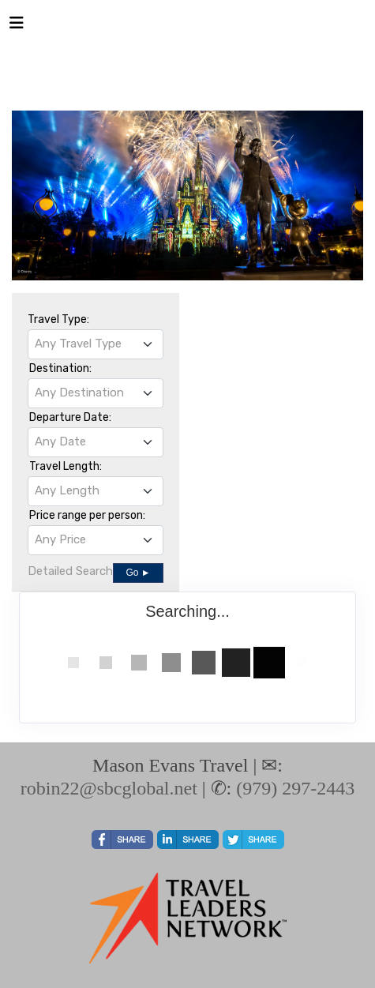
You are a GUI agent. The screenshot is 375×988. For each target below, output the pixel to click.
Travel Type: (58, 319)
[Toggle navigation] (16, 26)
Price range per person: (87, 515)
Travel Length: (65, 466)
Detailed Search (70, 571)
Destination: (60, 368)
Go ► (138, 572)
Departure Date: (70, 417)
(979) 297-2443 (295, 788)
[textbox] (95, 343)
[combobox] (95, 344)
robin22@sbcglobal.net (109, 788)
